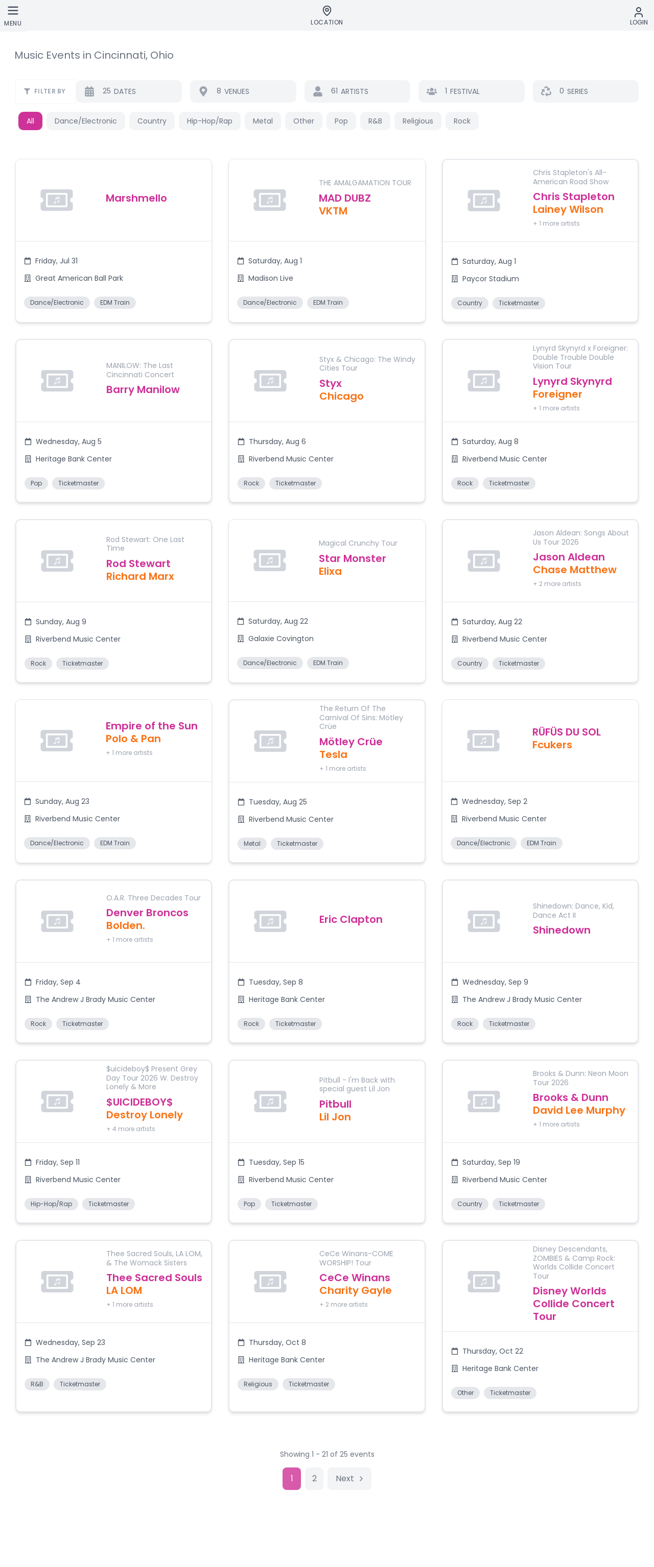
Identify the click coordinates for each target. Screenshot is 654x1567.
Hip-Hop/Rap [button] (209, 121)
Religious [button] (418, 121)
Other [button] (303, 121)
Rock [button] (462, 121)
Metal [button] (263, 121)
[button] (113, 241)
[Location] (327, 16)
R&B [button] (375, 121)
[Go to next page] (349, 1478)
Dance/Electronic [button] (86, 121)
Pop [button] (341, 121)
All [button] (30, 121)
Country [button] (152, 121)
